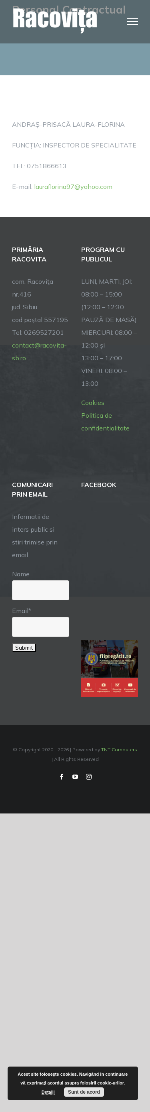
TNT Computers (119, 749)
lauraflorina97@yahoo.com (73, 187)
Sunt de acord (84, 1092)
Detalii (48, 1092)
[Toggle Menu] (132, 21)
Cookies (92, 403)
